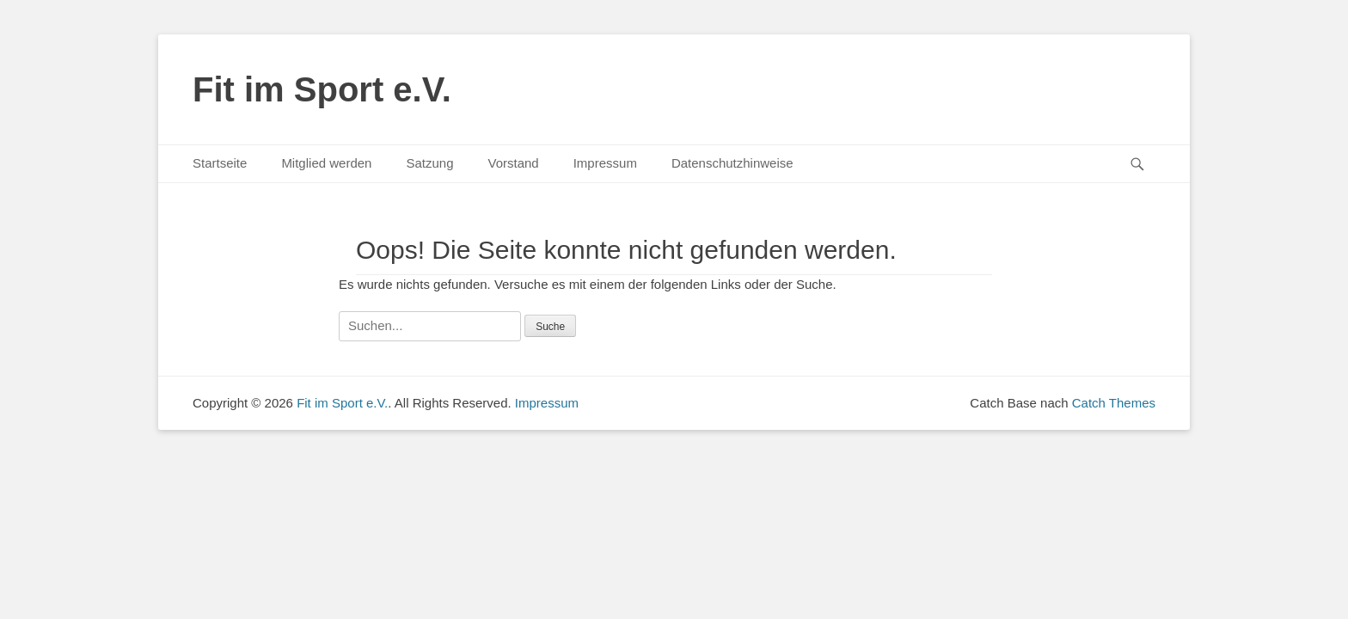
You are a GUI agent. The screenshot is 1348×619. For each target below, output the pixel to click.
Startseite (220, 163)
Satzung (429, 163)
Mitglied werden (326, 163)
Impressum (605, 163)
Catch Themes (1113, 402)
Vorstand (512, 163)
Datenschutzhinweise (732, 163)
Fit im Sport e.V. (322, 89)
